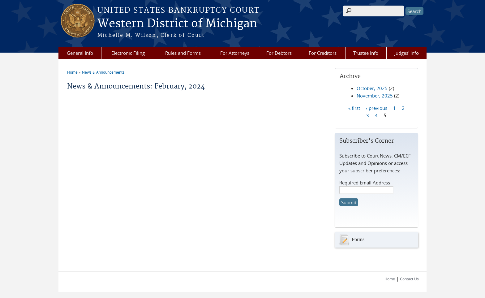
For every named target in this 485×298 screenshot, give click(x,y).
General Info (80, 53)
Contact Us (409, 278)
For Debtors (279, 53)
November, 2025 (375, 96)
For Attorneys (234, 53)
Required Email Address (364, 182)
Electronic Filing (128, 53)
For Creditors (323, 53)
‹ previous (376, 108)
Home (72, 72)
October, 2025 (372, 88)
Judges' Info (406, 53)
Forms (351, 240)
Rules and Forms (183, 53)
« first (354, 108)
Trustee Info (365, 53)
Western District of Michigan (177, 24)
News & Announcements (103, 72)
